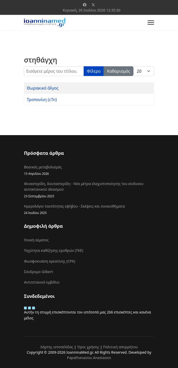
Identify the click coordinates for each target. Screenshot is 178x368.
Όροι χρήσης (88, 346)
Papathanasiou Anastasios (89, 357)
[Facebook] (84, 4)
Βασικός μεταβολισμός (89, 170)
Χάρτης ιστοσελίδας (56, 346)
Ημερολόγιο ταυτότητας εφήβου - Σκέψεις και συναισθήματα (89, 209)
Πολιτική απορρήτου (120, 346)
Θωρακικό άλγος (43, 88)
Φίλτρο (94, 71)
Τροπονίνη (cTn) (42, 99)
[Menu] (151, 22)
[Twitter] (93, 4)
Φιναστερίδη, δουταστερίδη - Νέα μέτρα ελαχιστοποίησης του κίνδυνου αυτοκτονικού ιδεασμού (89, 190)
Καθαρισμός (118, 71)
